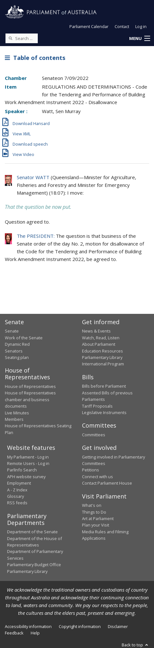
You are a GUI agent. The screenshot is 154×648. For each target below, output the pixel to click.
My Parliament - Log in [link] (28, 457)
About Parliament (98, 344)
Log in (141, 26)
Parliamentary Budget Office (34, 564)
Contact (122, 26)
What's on (91, 505)
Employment (19, 483)
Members (14, 419)
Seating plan (17, 357)
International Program (103, 364)
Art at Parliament (98, 518)
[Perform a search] (10, 38)
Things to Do (94, 512)
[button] (139, 38)
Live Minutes (17, 413)
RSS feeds (17, 503)
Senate (12, 331)
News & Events (96, 331)
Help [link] (35, 633)
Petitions (90, 470)
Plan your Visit (95, 525)
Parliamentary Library (102, 357)
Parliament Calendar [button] (88, 26)
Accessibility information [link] (28, 626)
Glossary (15, 496)
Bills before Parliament (104, 386)
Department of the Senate (32, 532)
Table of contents (35, 58)
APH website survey (26, 476)
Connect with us (97, 476)
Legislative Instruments (104, 412)
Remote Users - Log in (28, 463)
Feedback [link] (14, 633)
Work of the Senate (24, 338)
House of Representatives (30, 386)
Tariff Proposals (97, 406)
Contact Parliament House (107, 483)
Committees (93, 435)
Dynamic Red (17, 344)
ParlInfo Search (22, 470)
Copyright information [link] (80, 626)
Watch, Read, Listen (100, 338)
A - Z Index (17, 490)
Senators (14, 351)
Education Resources (102, 351)
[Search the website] (21, 38)
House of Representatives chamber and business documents (30, 399)
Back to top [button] (135, 645)
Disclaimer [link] (118, 626)
